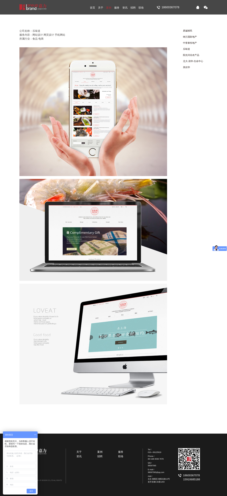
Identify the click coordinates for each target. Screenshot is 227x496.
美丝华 (186, 67)
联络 (141, 7)
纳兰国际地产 (190, 37)
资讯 (125, 7)
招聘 (133, 7)
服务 (116, 7)
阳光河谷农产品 (191, 55)
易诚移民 (187, 30)
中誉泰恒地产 (190, 43)
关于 (100, 7)
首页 (92, 7)
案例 (108, 7)
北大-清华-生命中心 (193, 61)
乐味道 (186, 49)
